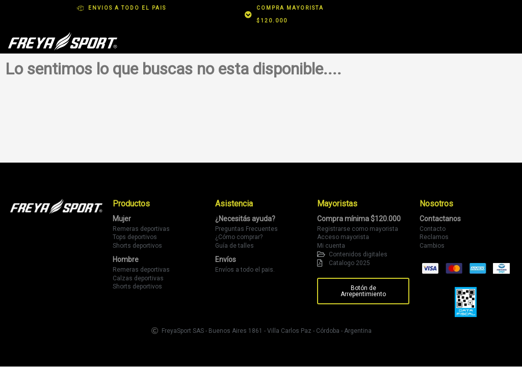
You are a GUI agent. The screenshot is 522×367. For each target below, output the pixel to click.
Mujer (122, 219)
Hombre (126, 259)
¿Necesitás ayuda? (245, 219)
